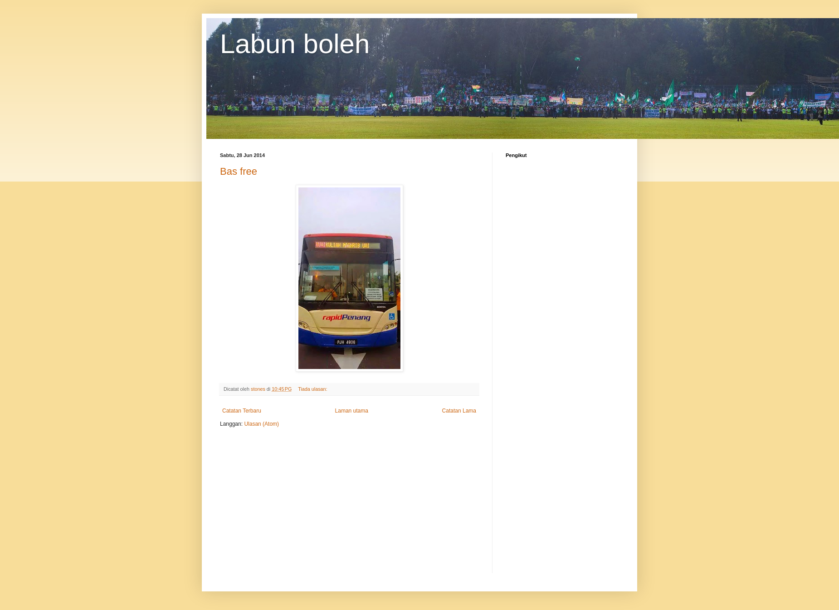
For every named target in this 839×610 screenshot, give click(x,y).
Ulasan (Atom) (261, 424)
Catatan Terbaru (241, 411)
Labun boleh (295, 44)
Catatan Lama (459, 411)
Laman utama (351, 411)
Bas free (238, 171)
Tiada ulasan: (313, 389)
